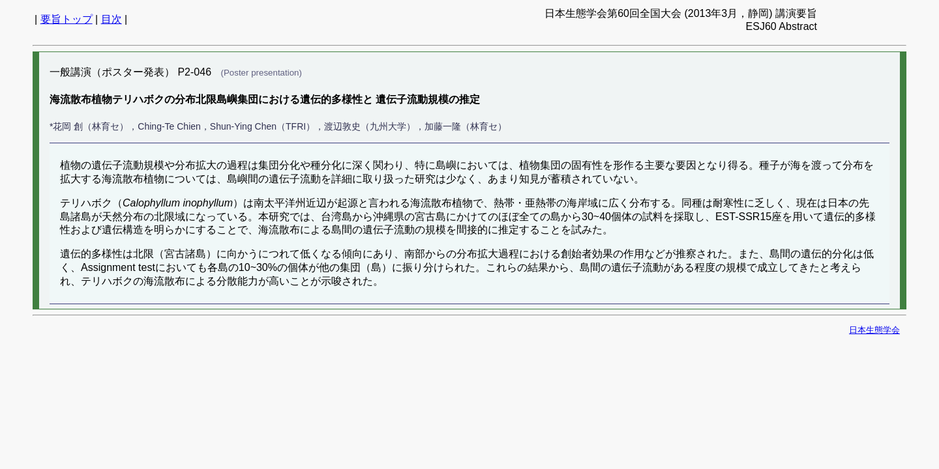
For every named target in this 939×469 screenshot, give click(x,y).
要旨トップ (66, 19)
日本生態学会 (874, 330)
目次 (111, 19)
